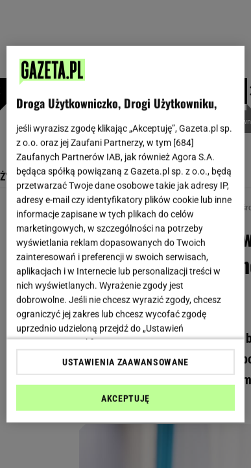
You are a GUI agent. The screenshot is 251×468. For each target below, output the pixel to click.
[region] (125, 234)
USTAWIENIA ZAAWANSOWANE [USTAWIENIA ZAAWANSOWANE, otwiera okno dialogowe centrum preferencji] (125, 362)
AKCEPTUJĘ (125, 398)
